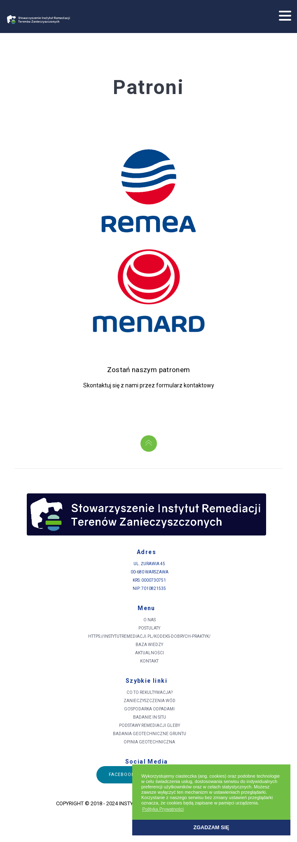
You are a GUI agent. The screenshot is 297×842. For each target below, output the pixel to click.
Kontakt (149, 661)
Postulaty (149, 628)
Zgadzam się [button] (211, 827)
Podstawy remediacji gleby (149, 725)
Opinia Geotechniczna (149, 742)
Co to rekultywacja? (149, 692)
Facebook (122, 774)
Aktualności (149, 653)
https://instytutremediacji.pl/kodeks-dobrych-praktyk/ (149, 636)
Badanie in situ (149, 717)
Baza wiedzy (149, 644)
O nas (149, 620)
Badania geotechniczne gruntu (149, 733)
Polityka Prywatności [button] (163, 809)
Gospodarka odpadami (149, 709)
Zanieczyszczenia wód (149, 700)
